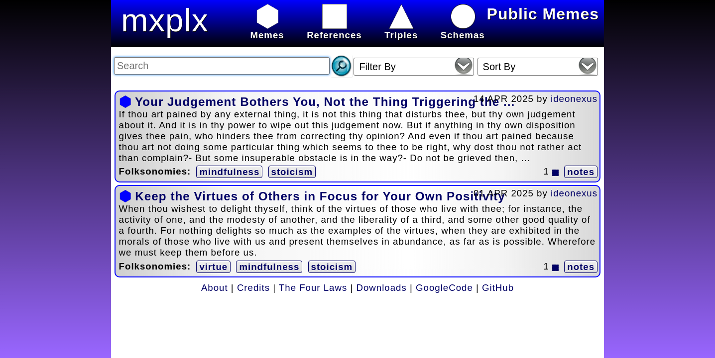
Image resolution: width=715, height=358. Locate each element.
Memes (267, 29)
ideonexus (574, 98)
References (334, 29)
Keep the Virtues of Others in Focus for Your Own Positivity (320, 196)
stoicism (292, 172)
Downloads (382, 287)
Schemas (463, 29)
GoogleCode (444, 287)
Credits (253, 287)
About (214, 287)
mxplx (165, 20)
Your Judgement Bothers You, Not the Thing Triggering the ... (325, 101)
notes (581, 172)
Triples (401, 29)
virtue (213, 267)
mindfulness (229, 172)
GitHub (498, 287)
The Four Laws (313, 287)
